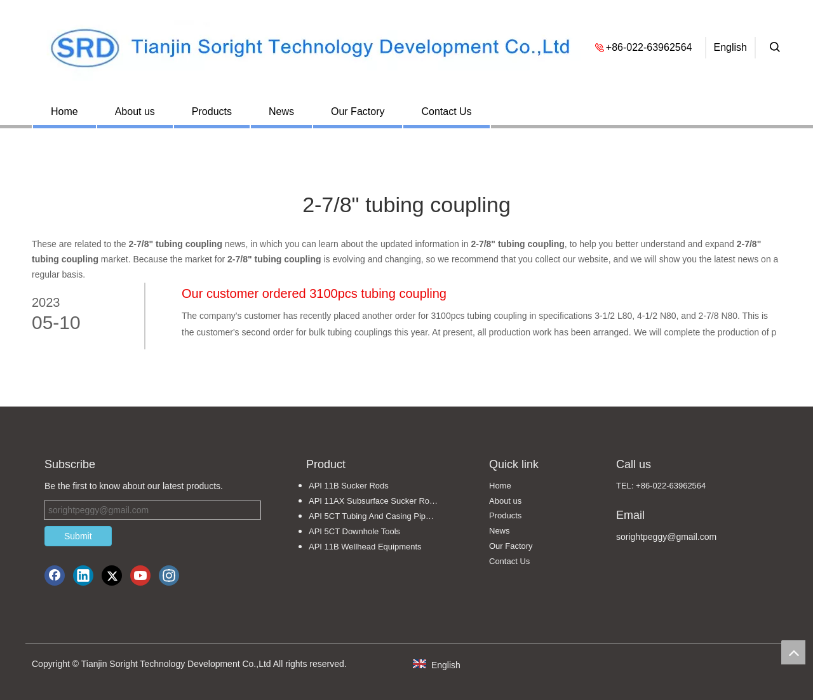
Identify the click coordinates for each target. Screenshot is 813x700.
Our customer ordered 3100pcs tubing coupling (314, 293)
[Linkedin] (83, 575)
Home (64, 111)
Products (212, 111)
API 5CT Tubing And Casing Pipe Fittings (380, 516)
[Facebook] (54, 575)
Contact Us (446, 111)
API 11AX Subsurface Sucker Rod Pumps (380, 501)
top (793, 652)
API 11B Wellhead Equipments (365, 546)
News (281, 111)
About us (135, 111)
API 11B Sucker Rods (349, 485)
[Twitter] (112, 575)
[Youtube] (140, 575)
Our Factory (357, 111)
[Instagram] (169, 575)
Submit (78, 536)
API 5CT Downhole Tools (354, 531)
